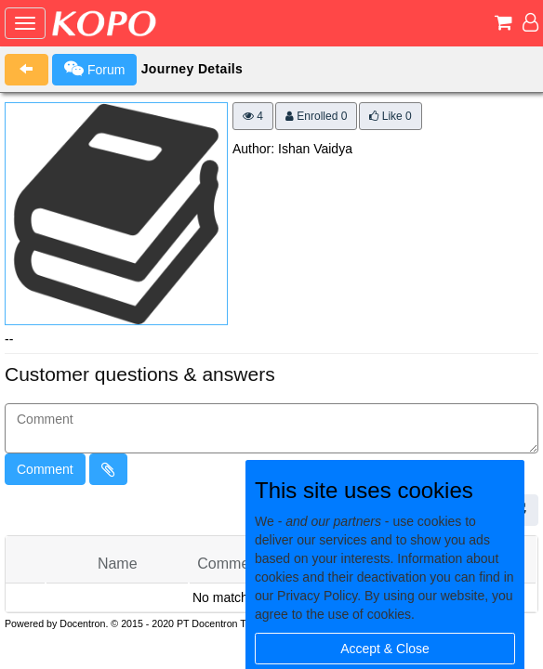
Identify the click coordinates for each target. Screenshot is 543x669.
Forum (94, 68)
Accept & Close (385, 648)
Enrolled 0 (316, 116)
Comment (45, 469)
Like (390, 116)
